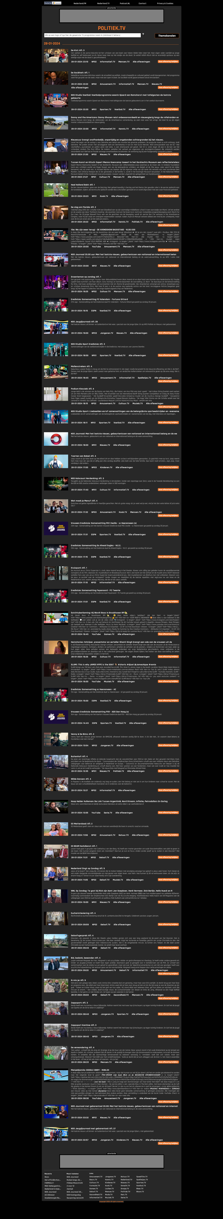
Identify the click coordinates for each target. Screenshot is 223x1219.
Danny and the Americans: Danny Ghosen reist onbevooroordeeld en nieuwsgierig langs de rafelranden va (125, 117)
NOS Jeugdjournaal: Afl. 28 (84, 321)
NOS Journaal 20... (74, 1192)
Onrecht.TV (125, 1185)
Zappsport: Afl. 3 (79, 1002)
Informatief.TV (107, 61)
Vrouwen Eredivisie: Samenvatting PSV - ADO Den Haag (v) (100, 711)
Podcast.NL (125, 3)
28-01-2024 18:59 (79, 355)
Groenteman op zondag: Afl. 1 (86, 276)
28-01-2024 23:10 (79, 61)
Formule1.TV (94, 1185)
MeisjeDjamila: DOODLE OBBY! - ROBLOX (90, 1070)
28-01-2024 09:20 (80, 970)
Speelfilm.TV (141, 1176)
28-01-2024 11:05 (79, 879)
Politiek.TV (137, 221)
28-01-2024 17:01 (79, 601)
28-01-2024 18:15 (79, 403)
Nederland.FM (80, 3)
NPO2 (94, 61)
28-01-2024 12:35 (79, 771)
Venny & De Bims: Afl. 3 (82, 734)
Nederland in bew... (53, 1189)
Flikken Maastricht (75, 1183)
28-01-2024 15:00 (79, 700)
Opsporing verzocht (75, 1198)
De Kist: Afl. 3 (77, 50)
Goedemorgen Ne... (52, 1198)
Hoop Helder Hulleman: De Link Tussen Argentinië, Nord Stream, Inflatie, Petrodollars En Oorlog (119, 801)
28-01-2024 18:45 (79, 377)
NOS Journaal (50, 1192)
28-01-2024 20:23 (79, 196)
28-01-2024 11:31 (79, 857)
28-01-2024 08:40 (80, 1014)
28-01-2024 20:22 (79, 221)
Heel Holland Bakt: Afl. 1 (83, 184)
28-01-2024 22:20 (79, 109)
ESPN (93, 310)
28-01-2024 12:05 (79, 812)
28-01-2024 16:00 (79, 681)
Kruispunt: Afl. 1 (79, 567)
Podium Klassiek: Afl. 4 (82, 388)
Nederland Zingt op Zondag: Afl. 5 (88, 868)
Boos (47, 1177)
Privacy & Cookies (165, 3)
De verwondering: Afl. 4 (82, 1047)
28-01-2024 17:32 (79, 512)
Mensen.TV (123, 61)
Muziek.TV (138, 403)
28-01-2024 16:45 (79, 634)
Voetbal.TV (119, 109)
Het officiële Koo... (53, 1180)
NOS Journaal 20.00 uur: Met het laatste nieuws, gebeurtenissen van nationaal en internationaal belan (123, 254)
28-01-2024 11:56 (79, 835)
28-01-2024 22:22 (79, 84)
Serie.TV (108, 812)
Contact (142, 3)
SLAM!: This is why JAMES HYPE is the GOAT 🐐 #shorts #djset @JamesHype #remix (113, 664)
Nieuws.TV (157, 84)
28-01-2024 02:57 (79, 1140)
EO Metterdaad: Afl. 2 (81, 823)
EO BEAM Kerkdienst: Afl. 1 (84, 846)
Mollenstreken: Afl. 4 (81, 366)
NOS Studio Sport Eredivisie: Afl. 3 (88, 344)
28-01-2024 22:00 (79, 128)
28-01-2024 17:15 (79, 556)
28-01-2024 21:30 (79, 154)
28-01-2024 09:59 (80, 924)
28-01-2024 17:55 (79, 467)
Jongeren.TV (106, 333)
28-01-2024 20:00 (80, 246)
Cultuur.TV (104, 177)
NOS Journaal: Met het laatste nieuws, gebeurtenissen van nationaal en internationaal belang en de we (124, 433)
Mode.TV (108, 1194)
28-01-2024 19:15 (79, 310)
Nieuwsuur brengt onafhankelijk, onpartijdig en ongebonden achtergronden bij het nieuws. (117, 139)
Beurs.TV (93, 1179)
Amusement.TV (107, 84)
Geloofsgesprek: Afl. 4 (82, 935)
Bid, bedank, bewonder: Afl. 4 (86, 957)
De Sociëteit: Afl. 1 (80, 72)
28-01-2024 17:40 (79, 489)
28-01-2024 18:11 (79, 422)
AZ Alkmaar (50, 1195)
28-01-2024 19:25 (79, 291)
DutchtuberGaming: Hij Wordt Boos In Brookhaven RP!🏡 (99, 612)
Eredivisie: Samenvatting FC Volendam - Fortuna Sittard (99, 299)
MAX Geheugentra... (53, 1186)
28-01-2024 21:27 (79, 177)
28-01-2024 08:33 (80, 1062)
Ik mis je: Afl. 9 (78, 980)
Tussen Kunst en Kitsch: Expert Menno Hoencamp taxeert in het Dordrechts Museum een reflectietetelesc (125, 162)
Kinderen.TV (106, 467)
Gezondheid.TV (121, 994)
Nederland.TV (103, 3)
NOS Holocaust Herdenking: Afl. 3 (87, 478)
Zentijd (70, 1189)
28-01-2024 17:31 (79, 534)
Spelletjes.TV (144, 377)
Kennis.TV (124, 128)
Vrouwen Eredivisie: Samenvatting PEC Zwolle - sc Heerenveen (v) (104, 523)
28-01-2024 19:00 (79, 333)
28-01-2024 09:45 (80, 947)
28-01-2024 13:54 (79, 745)
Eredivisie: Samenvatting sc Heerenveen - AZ (93, 689)
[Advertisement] (111, 16)
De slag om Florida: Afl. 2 (83, 207)
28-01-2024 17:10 (79, 582)
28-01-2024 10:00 (79, 902)
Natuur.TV (124, 835)
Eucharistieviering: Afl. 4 (83, 913)
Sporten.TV (105, 109)
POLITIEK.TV (111, 28)
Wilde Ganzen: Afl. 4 (81, 779)
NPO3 (94, 333)
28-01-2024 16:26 (79, 656)
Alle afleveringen (141, 61)
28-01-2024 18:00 (79, 445)
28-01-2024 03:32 (80, 1117)
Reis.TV (124, 1194)
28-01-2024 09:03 (80, 994)
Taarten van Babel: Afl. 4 (83, 456)
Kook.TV (104, 196)
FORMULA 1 (49, 1183)
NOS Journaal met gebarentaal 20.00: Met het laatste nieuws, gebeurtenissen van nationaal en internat (124, 1106)
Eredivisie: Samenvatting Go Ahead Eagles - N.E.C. (96, 545)
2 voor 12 (70, 1186)
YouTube (96, 246)
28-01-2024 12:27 (79, 790)
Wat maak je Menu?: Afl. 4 (84, 500)
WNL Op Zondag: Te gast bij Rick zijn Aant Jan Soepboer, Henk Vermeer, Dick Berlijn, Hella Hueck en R (121, 890)
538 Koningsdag (74, 1195)
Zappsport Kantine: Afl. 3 (83, 1025)
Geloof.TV (104, 857)
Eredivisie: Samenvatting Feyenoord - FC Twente (95, 590)
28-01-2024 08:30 (80, 1098)
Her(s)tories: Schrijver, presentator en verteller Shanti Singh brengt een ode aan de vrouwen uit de (121, 642)
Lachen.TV (109, 1188)
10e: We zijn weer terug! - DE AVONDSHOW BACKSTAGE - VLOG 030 (103, 229)
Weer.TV (139, 1188)
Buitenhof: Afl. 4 (79, 756)
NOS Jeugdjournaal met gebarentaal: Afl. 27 (93, 1128)
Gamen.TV (109, 634)
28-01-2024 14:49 (80, 723)
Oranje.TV (125, 1188)
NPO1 (94, 109)
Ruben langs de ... (74, 1180)
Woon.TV (140, 1191)
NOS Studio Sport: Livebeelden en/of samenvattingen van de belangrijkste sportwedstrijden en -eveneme (125, 411)
